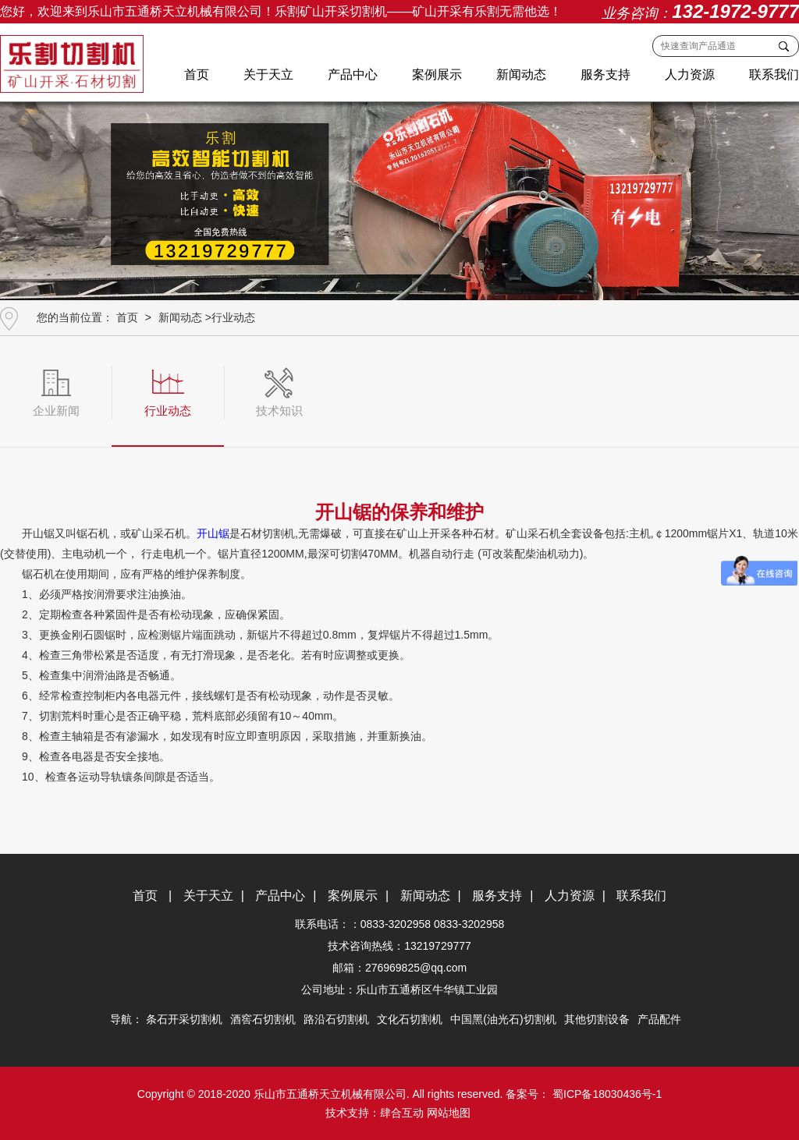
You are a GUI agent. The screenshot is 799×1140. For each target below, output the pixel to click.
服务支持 (605, 74)
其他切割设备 (597, 1019)
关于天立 (268, 74)
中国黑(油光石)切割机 (503, 1019)
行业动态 (233, 317)
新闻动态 (521, 74)
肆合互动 (402, 1112)
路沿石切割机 (336, 1019)
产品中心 (353, 74)
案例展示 (437, 74)
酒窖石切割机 (263, 1019)
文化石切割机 (409, 1019)
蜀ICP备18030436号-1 (605, 1094)
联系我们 (774, 74)
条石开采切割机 (184, 1019)
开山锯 (213, 533)
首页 (196, 74)
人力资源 (690, 74)
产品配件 (659, 1019)
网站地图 (449, 1112)
